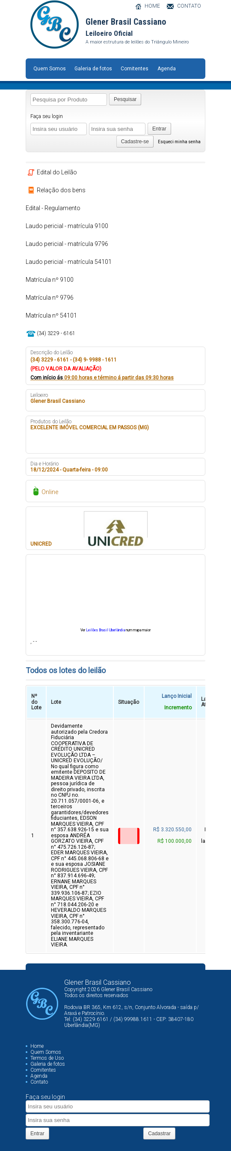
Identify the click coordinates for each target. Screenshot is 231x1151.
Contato (39, 1082)
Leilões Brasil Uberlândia (105, 630)
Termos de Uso (47, 1058)
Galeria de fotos (93, 69)
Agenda (166, 69)
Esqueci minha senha (179, 141)
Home (37, 1046)
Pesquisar (125, 99)
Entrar (159, 129)
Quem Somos (49, 69)
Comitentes (134, 69)
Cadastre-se (135, 142)
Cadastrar (159, 1134)
